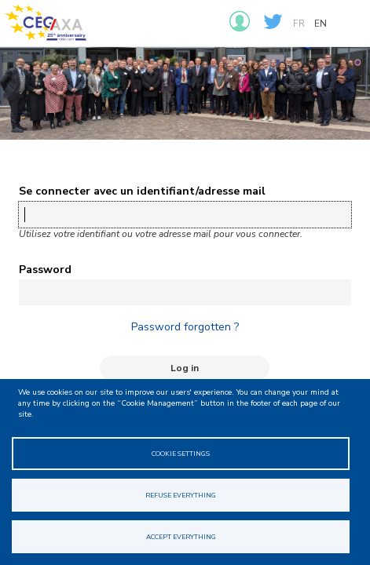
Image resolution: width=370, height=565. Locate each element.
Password (45, 269)
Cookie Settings (181, 453)
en (320, 23)
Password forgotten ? (185, 326)
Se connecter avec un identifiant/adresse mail (142, 191)
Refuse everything (180, 495)
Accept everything (181, 536)
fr (299, 23)
